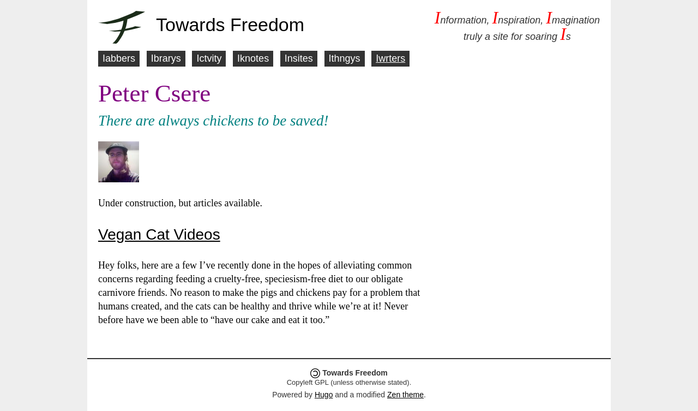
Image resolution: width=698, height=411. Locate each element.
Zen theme (405, 394)
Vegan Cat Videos (159, 234)
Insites (299, 58)
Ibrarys (166, 58)
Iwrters (390, 58)
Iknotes (253, 58)
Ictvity (208, 58)
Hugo (324, 394)
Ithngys (344, 58)
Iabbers (119, 58)
